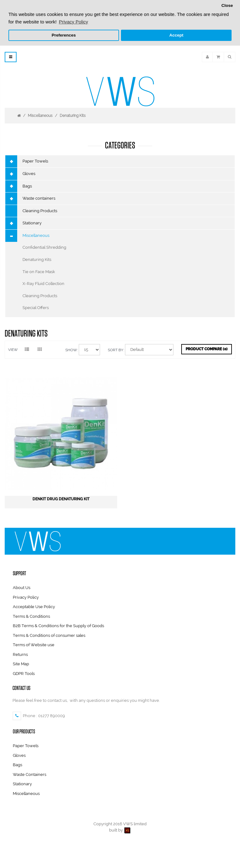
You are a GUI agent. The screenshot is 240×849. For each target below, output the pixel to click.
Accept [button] (176, 35)
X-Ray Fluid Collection (43, 283)
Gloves (28, 173)
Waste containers (38, 197)
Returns (20, 654)
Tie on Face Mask (38, 270)
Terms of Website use (33, 644)
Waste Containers (29, 774)
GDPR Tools (24, 673)
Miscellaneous (40, 115)
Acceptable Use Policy (34, 606)
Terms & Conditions (31, 615)
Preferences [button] (64, 35)
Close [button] (227, 5)
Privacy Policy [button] (73, 21)
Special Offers (35, 307)
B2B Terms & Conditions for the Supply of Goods (58, 625)
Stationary (32, 222)
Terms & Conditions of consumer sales (49, 634)
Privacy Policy (26, 596)
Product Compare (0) (207, 348)
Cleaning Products (39, 210)
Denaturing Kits (73, 115)
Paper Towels (35, 160)
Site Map (21, 663)
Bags (27, 185)
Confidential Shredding (44, 246)
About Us (21, 587)
